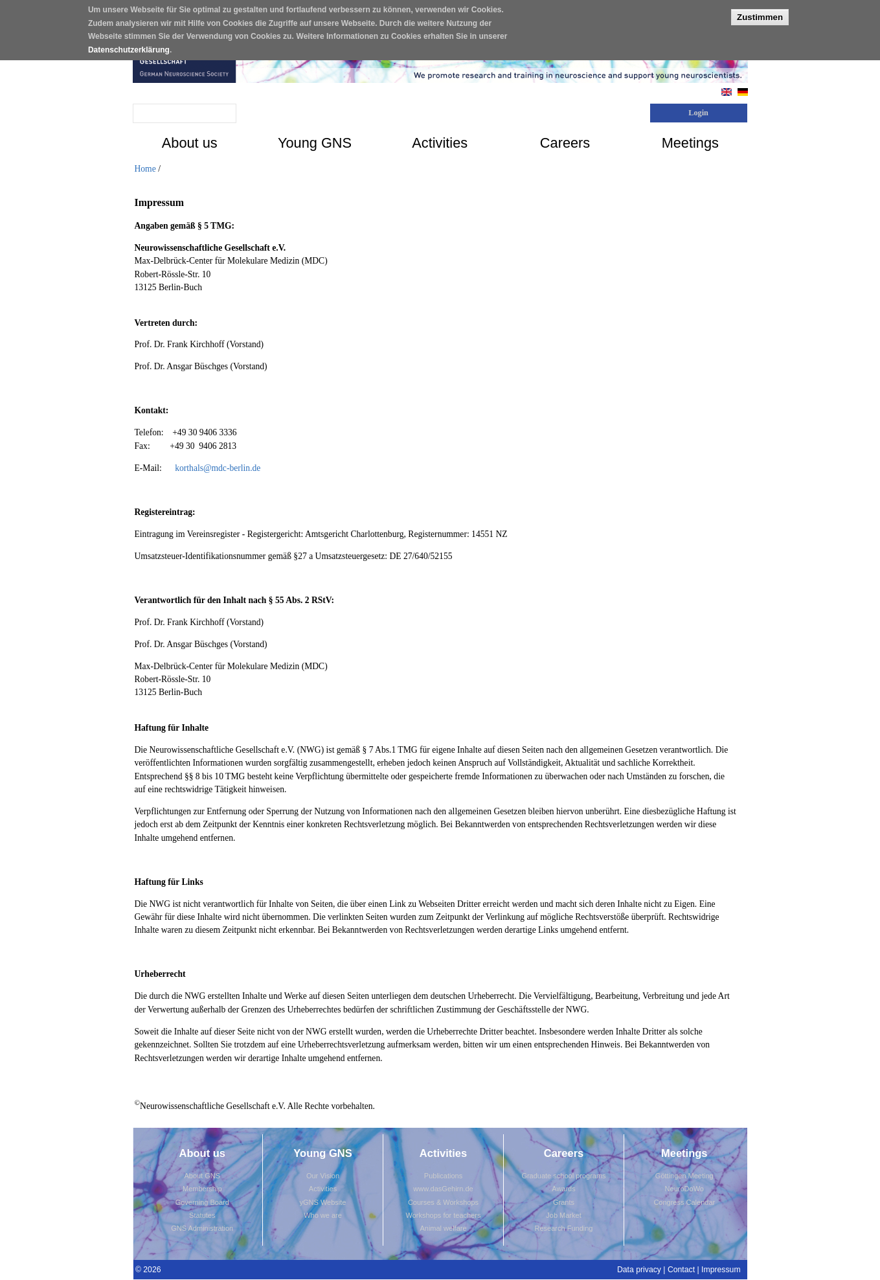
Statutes (202, 1215)
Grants (563, 1202)
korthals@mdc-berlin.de (217, 468)
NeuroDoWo (684, 1189)
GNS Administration (202, 1228)
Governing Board (202, 1202)
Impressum (721, 1269)
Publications (443, 1176)
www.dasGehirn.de (443, 1189)
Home (145, 169)
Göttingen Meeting (684, 1176)
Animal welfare (443, 1228)
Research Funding (564, 1228)
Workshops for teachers (443, 1215)
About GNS (202, 1176)
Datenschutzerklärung (129, 44)
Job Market (563, 1215)
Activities (323, 1189)
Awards (563, 1189)
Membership (202, 1189)
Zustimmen (760, 12)
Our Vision (322, 1176)
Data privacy (639, 1269)
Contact (681, 1269)
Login (698, 112)
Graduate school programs (563, 1176)
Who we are (323, 1215)
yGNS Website (323, 1202)
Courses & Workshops (443, 1202)
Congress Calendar (684, 1202)
